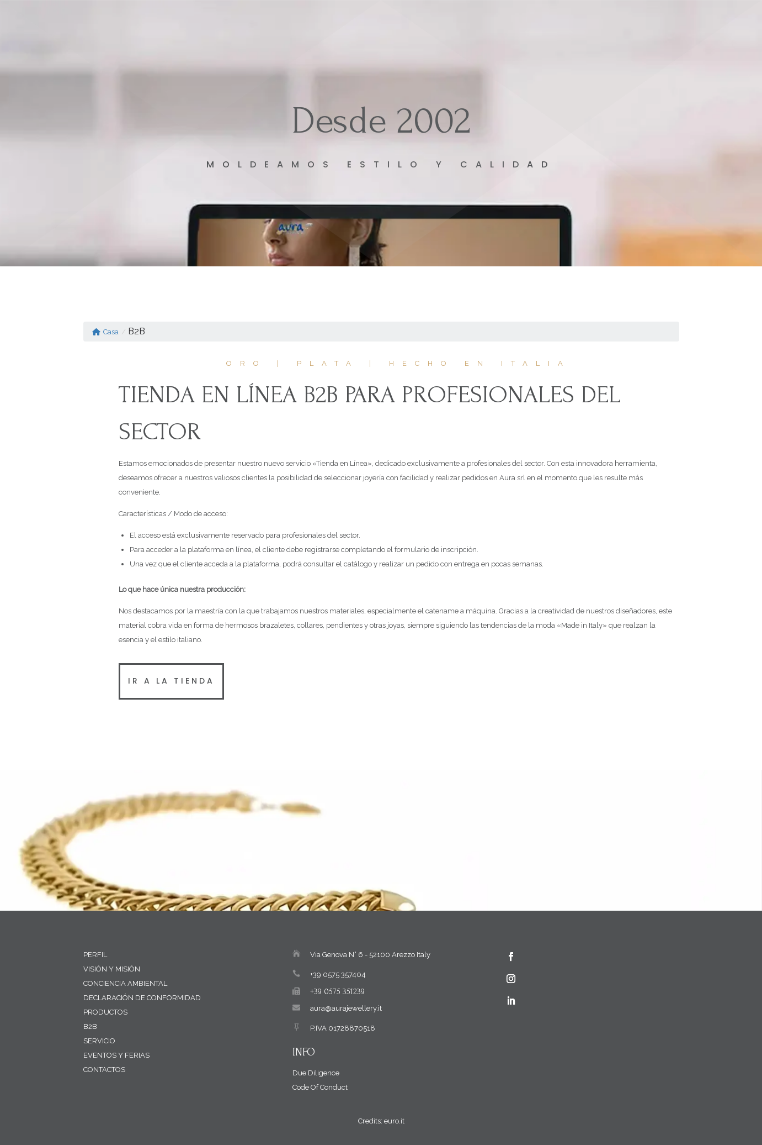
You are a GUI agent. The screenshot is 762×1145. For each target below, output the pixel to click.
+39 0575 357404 (338, 974)
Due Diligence (315, 1073)
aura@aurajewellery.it (346, 1008)
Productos (105, 1012)
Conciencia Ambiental (125, 983)
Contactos (104, 1069)
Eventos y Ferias (116, 1055)
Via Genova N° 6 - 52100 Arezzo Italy (370, 954)
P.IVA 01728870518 (342, 1028)
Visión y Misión (111, 969)
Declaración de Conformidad (142, 998)
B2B (90, 1026)
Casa (105, 332)
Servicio (99, 1041)
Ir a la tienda (171, 680)
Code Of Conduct (320, 1087)
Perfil (95, 954)
